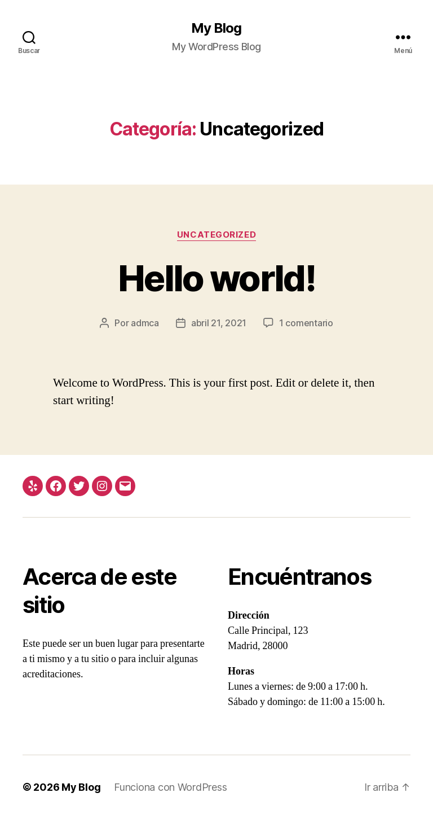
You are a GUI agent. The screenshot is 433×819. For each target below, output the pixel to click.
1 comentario (306, 323)
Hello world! (216, 278)
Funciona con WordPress (170, 787)
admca (145, 323)
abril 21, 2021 (218, 323)
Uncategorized (216, 235)
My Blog (216, 28)
